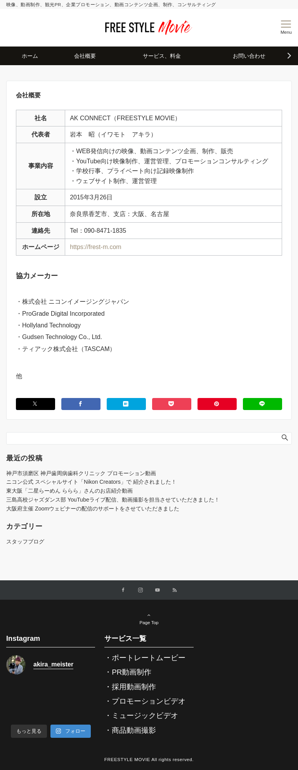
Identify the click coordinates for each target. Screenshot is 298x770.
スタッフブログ (25, 541)
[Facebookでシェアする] (80, 404)
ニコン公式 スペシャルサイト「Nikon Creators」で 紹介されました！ (91, 482)
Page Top (149, 618)
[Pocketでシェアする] (171, 404)
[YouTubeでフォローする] (157, 590)
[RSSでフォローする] (174, 590)
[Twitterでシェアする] (35, 404)
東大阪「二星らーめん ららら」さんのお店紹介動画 (69, 491)
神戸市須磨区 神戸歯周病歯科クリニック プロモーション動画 (81, 473)
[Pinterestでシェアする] (217, 404)
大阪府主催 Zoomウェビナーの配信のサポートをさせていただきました (92, 508)
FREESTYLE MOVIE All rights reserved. (149, 759)
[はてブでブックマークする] (126, 404)
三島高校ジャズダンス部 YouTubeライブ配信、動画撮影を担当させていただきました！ (113, 500)
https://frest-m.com (95, 247)
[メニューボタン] (286, 28)
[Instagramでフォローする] (140, 590)
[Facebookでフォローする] (123, 590)
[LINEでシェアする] (262, 404)
